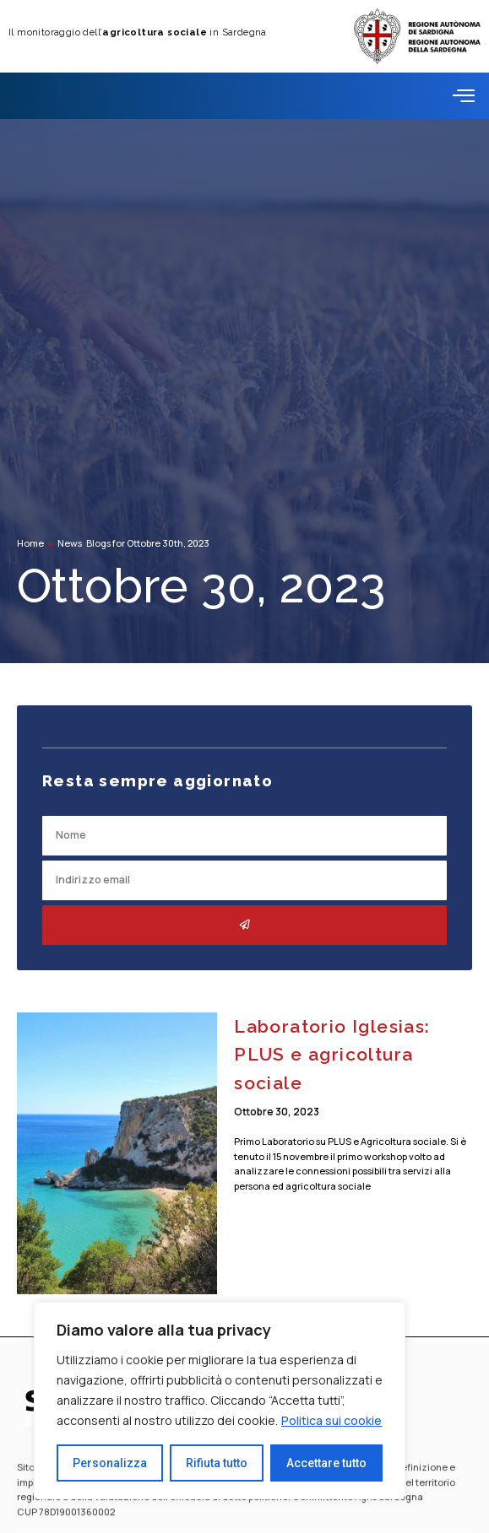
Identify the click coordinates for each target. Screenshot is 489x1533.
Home (30, 543)
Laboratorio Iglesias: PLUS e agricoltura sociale (332, 1054)
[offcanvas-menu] (464, 96)
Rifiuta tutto (216, 1463)
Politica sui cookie (331, 1420)
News (69, 543)
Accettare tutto (326, 1463)
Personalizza (110, 1463)
